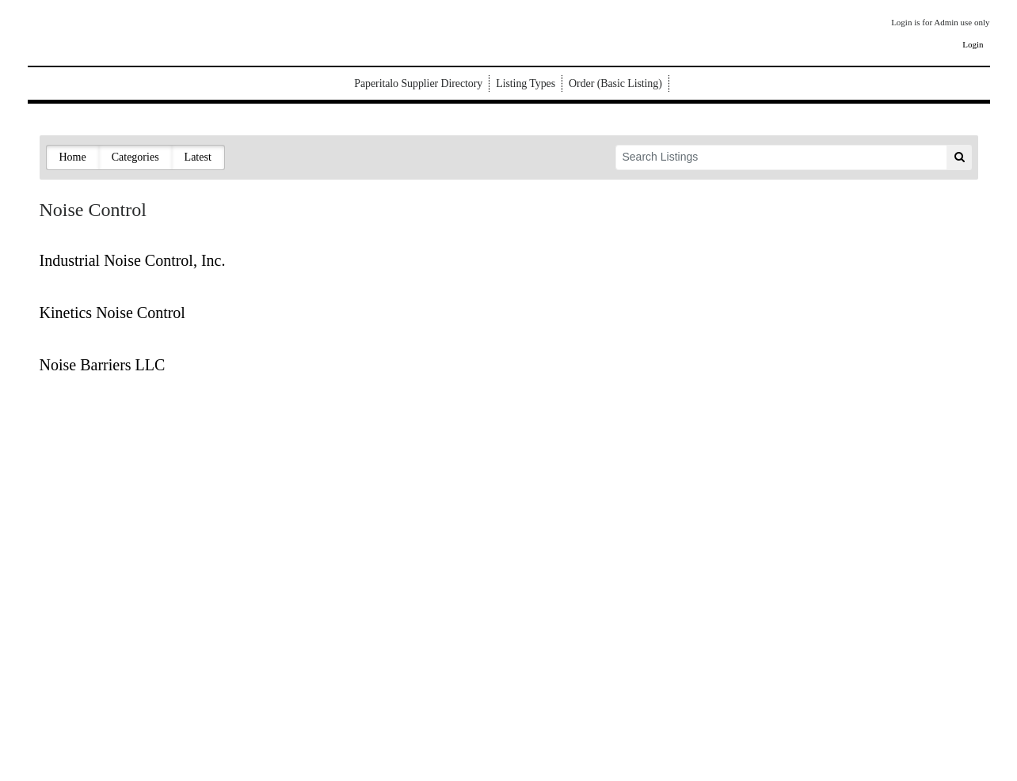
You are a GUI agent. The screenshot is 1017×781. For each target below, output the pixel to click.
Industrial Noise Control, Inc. (133, 260)
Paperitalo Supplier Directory (418, 83)
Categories (135, 157)
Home (72, 157)
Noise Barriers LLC (103, 364)
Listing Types (525, 83)
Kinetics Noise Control (112, 312)
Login (972, 44)
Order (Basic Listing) (615, 83)
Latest (198, 157)
